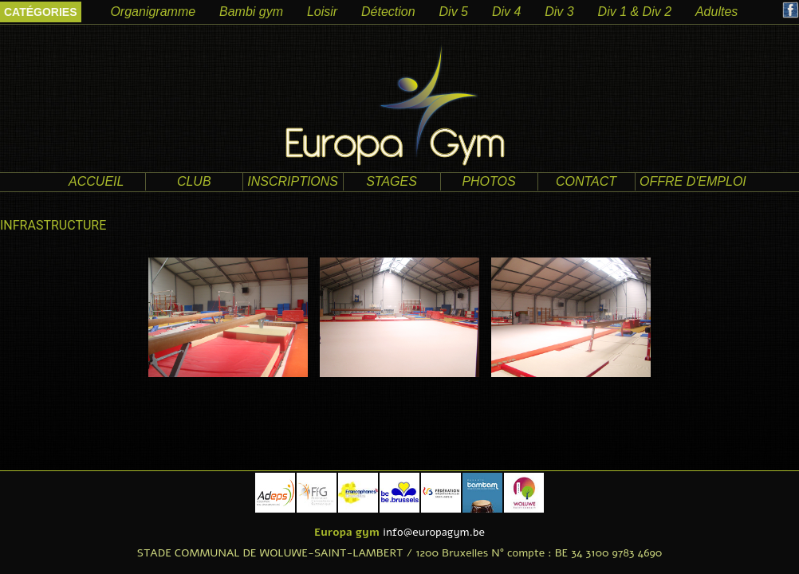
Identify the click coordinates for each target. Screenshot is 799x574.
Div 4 (506, 11)
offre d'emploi (693, 181)
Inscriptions (292, 181)
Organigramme (152, 11)
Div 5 (453, 11)
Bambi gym (251, 11)
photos (488, 181)
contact (586, 181)
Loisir (322, 11)
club (194, 181)
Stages (391, 181)
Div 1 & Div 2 (634, 11)
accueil (96, 181)
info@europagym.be (434, 532)
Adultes (716, 11)
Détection (388, 11)
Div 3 (559, 11)
